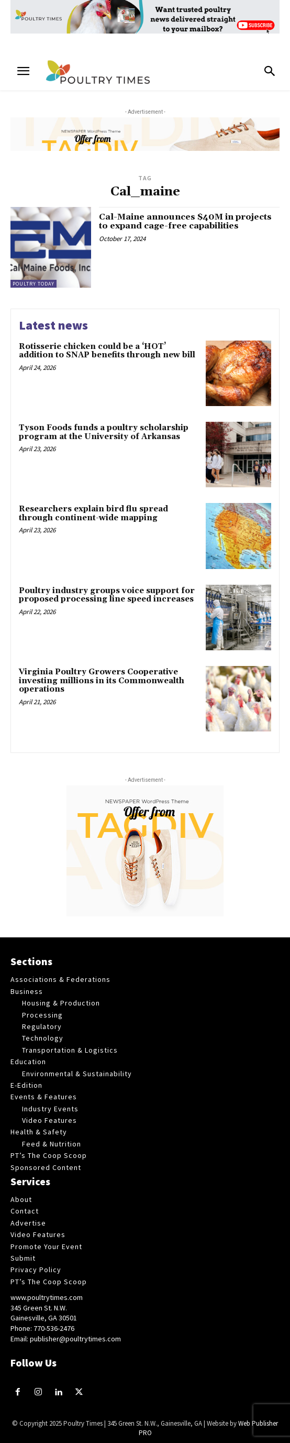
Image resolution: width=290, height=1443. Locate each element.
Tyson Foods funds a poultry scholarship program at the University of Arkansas (103, 432)
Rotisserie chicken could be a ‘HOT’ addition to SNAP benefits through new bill (107, 351)
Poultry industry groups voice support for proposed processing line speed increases (107, 595)
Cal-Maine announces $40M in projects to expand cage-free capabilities (185, 222)
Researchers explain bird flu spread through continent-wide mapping (93, 513)
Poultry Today (33, 283)
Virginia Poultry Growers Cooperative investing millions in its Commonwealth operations (101, 680)
